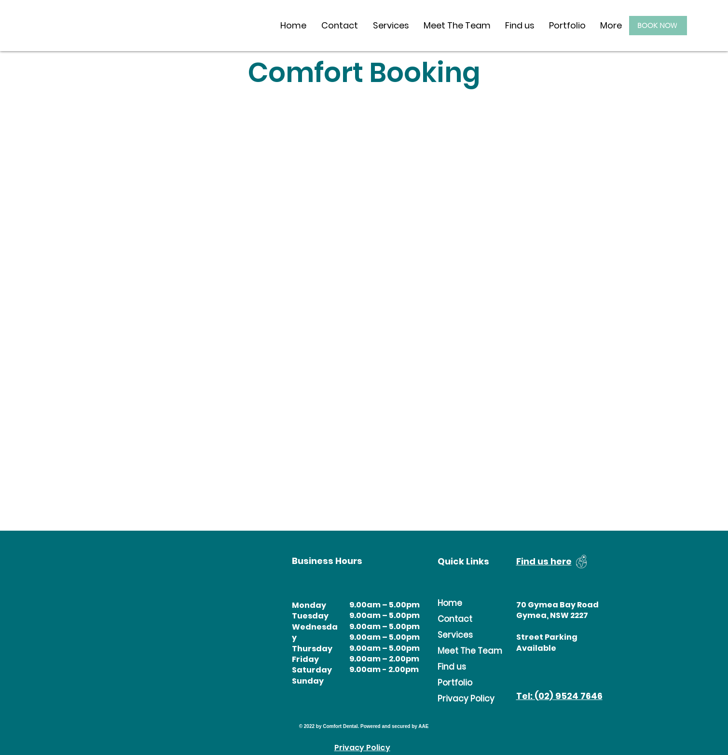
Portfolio (455, 682)
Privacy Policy (457, 698)
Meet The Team (457, 651)
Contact (455, 619)
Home (450, 603)
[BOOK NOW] (658, 25)
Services (455, 635)
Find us (452, 667)
